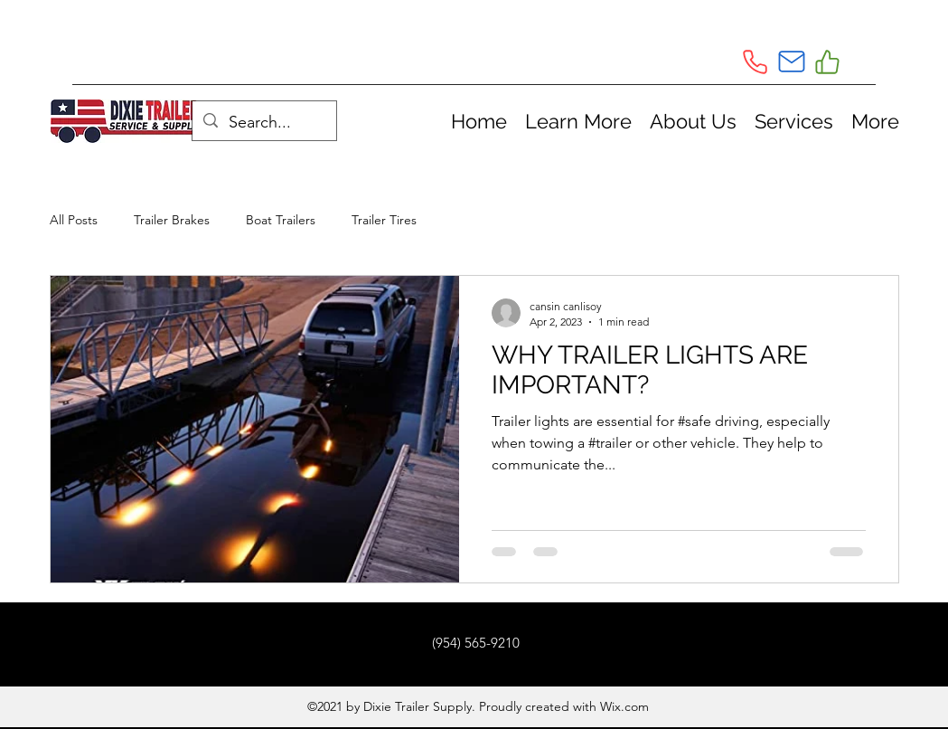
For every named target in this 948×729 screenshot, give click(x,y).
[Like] (828, 61)
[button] (578, 121)
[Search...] (263, 123)
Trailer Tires (384, 220)
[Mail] (792, 61)
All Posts (74, 220)
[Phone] (755, 61)
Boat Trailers (280, 220)
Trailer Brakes (172, 220)
